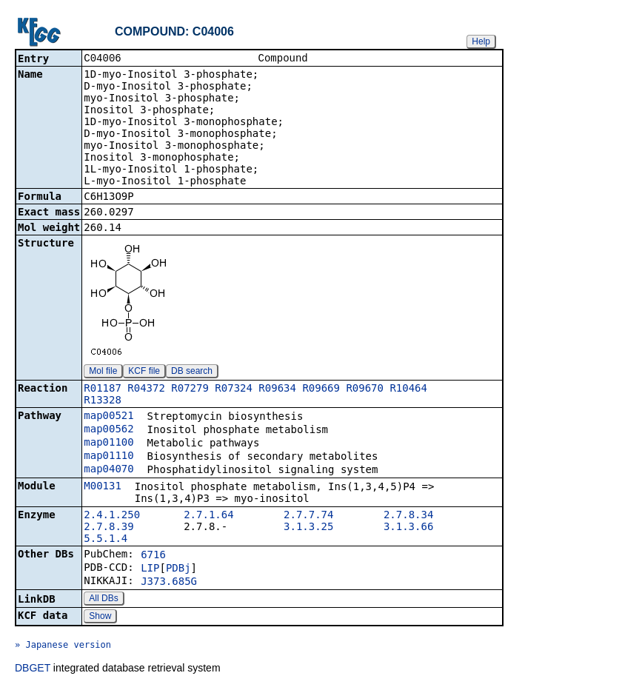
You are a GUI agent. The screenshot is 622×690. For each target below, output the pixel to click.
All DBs (103, 599)
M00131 (102, 487)
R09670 (365, 389)
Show (100, 617)
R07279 (190, 389)
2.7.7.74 (308, 516)
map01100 (108, 443)
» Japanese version (63, 646)
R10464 (408, 389)
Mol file (103, 372)
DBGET (32, 669)
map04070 (108, 470)
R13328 (102, 401)
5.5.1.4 (105, 540)
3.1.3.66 (408, 528)
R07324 (234, 389)
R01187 (102, 389)
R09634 (277, 389)
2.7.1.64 (208, 516)
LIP (150, 569)
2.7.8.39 (108, 528)
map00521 (108, 417)
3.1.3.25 (308, 528)
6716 (153, 556)
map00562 (108, 430)
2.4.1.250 (112, 516)
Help (481, 41)
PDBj (178, 569)
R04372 (146, 389)
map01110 (108, 457)
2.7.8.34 (408, 516)
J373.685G (169, 583)
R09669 (321, 389)
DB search (192, 372)
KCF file (144, 372)
